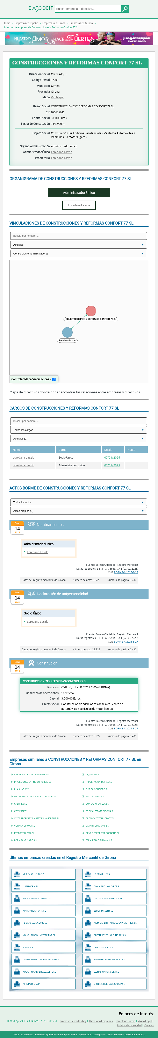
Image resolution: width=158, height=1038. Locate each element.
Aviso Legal (145, 1021)
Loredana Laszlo (61, 152)
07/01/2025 (112, 457)
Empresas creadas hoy (73, 1021)
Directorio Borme (125, 1021)
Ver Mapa (57, 97)
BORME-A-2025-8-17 (126, 572)
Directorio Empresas (101, 1021)
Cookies (149, 1025)
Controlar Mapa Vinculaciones (31, 379)
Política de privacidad (129, 1025)
